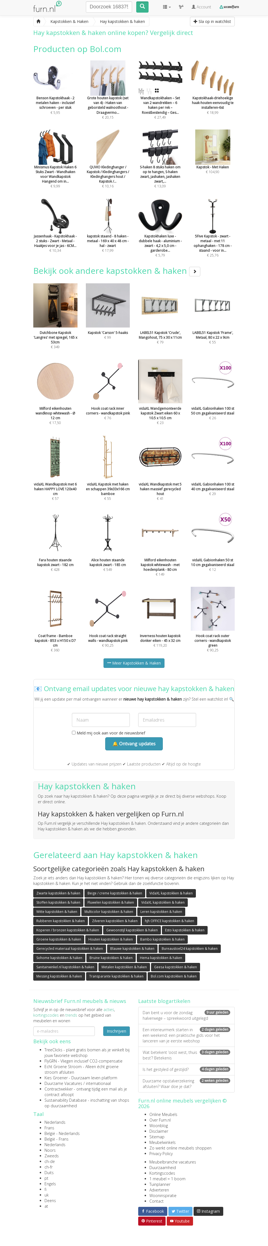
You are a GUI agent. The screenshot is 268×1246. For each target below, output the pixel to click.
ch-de (49, 1161)
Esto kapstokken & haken (184, 930)
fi (45, 1189)
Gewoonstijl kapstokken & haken (132, 930)
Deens (50, 1200)
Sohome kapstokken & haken (59, 957)
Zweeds (51, 1155)
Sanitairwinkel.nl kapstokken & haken (65, 967)
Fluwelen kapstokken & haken (111, 902)
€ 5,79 (160, 235)
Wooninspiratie (163, 1195)
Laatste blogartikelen (164, 1001)
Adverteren (159, 1190)
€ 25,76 (213, 235)
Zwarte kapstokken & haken (58, 893)
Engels (50, 1183)
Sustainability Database (65, 1100)
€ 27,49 (160, 97)
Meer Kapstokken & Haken (134, 663)
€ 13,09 (160, 166)
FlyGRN (50, 1061)
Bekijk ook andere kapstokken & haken (116, 270)
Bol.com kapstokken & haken (174, 976)
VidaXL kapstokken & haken (171, 893)
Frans (49, 1127)
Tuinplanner (159, 1184)
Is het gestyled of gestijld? (186, 1069)
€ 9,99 (55, 166)
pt (46, 1178)
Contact (156, 1201)
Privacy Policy (161, 1153)
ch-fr (48, 1167)
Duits (49, 1172)
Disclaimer (158, 1131)
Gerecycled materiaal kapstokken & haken (69, 948)
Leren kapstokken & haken (161, 911)
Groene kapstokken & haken (58, 939)
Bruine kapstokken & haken (111, 957)
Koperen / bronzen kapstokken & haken (67, 930)
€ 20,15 (108, 97)
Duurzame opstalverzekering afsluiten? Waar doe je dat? (186, 1083)
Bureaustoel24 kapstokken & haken (190, 948)
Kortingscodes (162, 1173)
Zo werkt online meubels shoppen (180, 1148)
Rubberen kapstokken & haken (60, 920)
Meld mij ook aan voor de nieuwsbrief (108, 733)
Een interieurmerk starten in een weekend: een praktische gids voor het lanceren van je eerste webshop (186, 1035)
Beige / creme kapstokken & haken (115, 893)
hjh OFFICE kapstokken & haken (169, 920)
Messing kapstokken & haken (59, 976)
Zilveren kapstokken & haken (115, 920)
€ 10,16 (108, 166)
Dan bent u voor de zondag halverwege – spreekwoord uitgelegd (186, 1015)
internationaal (98, 1083)
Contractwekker (58, 1089)
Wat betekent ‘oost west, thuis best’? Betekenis (186, 1055)
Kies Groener (56, 1077)
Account (201, 7)
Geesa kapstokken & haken (175, 967)
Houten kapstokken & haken (110, 939)
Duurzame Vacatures (63, 1083)
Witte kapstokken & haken (56, 911)
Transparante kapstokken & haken (116, 976)
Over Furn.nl (160, 1120)
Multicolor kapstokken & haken (108, 911)
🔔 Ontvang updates (134, 744)
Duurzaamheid (162, 1167)
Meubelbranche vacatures (172, 1162)
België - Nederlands (62, 1133)
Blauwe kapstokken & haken (132, 948)
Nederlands (54, 1122)
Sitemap (156, 1136)
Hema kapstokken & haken (161, 957)
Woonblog (158, 1125)
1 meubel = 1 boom (167, 1178)
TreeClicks (53, 1049)
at (46, 1206)
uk (46, 1195)
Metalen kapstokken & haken (124, 967)
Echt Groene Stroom (63, 1066)
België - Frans (56, 1139)
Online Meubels (163, 1114)
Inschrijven (116, 1031)
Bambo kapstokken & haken (162, 939)
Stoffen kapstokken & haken (58, 902)
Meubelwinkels (162, 1142)
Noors (50, 1150)
